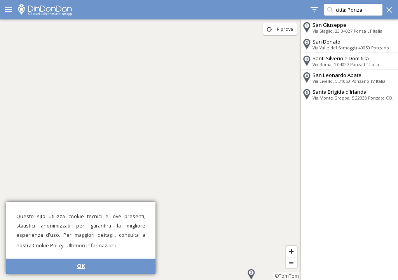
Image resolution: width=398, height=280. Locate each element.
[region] (150, 149)
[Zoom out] (291, 262)
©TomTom (287, 276)
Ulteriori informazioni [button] (91, 245)
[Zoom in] (291, 251)
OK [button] (81, 266)
